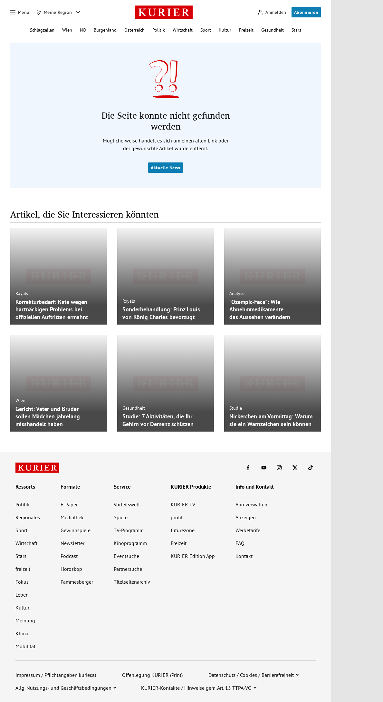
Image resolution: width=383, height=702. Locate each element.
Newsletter (72, 543)
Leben (22, 594)
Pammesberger (77, 582)
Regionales (27, 517)
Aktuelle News (165, 168)
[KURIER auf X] (295, 468)
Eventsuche (126, 556)
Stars (296, 30)
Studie (235, 408)
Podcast (69, 556)
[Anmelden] (272, 12)
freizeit (22, 569)
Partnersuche (128, 569)
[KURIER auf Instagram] (279, 468)
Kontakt (244, 556)
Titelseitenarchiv (132, 582)
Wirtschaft (183, 30)
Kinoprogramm (130, 543)
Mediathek (72, 517)
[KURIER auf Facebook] (248, 468)
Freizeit (246, 30)
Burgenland (105, 30)
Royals (21, 293)
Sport (205, 30)
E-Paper (69, 504)
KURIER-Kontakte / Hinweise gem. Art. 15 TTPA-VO (196, 688)
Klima (21, 633)
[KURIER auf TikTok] (310, 468)
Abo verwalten (251, 504)
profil (177, 517)
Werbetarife (247, 530)
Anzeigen (245, 517)
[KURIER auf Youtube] (264, 468)
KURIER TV (183, 504)
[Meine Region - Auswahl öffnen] (77, 12)
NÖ (83, 30)
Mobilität (25, 646)
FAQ (239, 543)
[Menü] (20, 12)
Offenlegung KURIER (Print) (152, 675)
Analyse (236, 293)
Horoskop (71, 569)
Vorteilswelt (127, 504)
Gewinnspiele (76, 530)
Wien (67, 30)
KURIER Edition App (193, 556)
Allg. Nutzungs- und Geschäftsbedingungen (63, 688)
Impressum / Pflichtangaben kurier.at (55, 675)
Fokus (22, 582)
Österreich (134, 30)
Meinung (25, 620)
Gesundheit (272, 30)
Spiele (121, 517)
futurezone (183, 530)
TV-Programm (129, 530)
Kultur (225, 30)
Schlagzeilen (42, 30)
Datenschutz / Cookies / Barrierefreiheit (251, 675)
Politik (158, 30)
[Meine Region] (54, 12)
